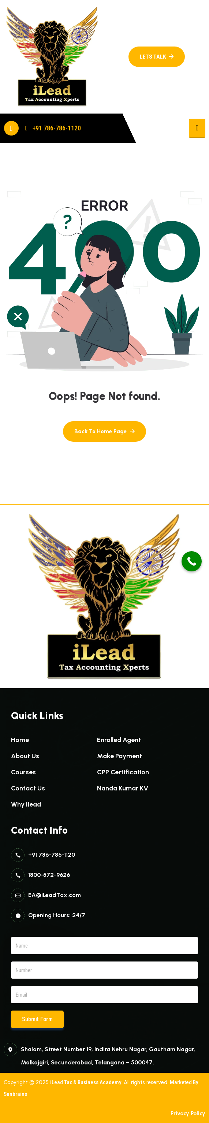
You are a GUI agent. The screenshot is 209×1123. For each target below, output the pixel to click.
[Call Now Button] (192, 561)
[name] (156, 57)
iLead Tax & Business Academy (85, 1082)
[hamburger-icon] (197, 128)
